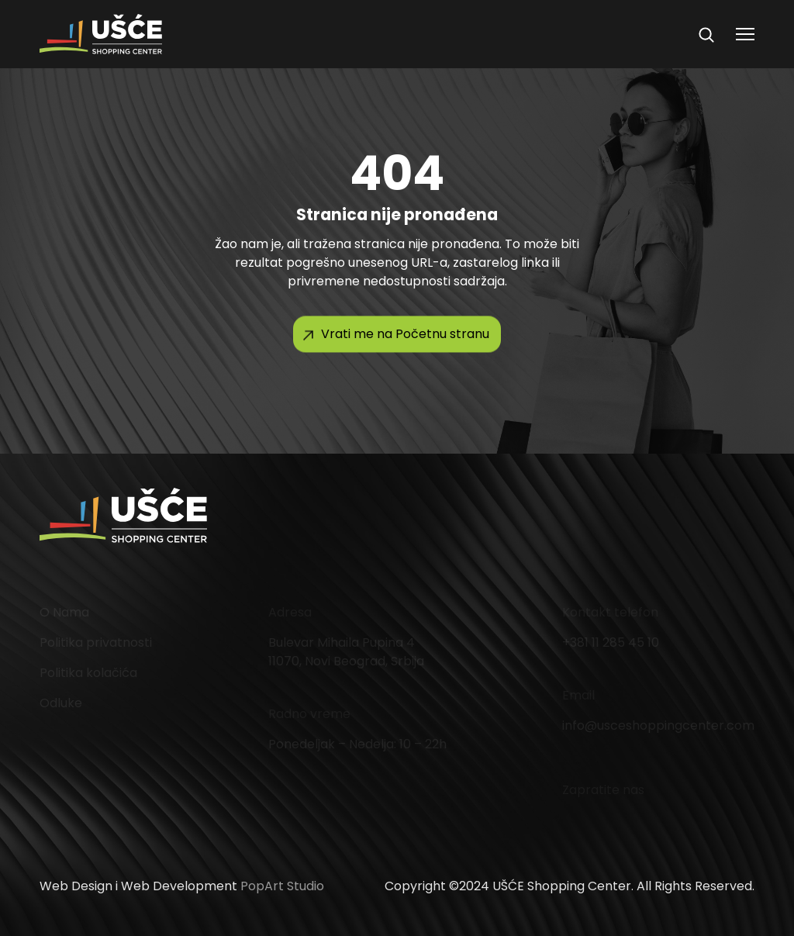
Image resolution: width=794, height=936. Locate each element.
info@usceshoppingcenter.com (658, 725)
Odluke (61, 703)
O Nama (64, 612)
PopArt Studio (282, 886)
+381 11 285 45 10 (610, 642)
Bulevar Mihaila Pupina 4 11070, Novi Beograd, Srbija (346, 652)
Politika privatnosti (96, 642)
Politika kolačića (88, 673)
